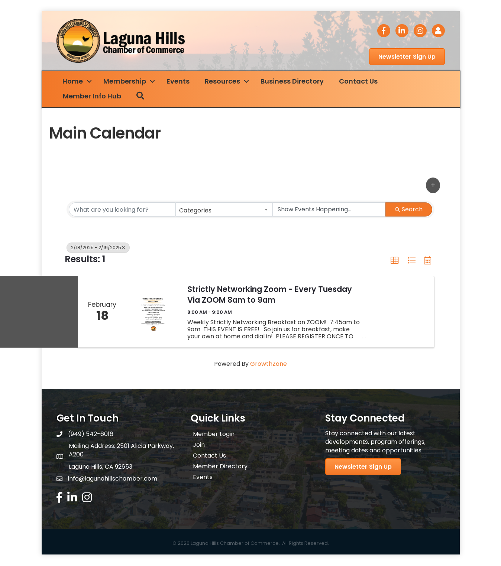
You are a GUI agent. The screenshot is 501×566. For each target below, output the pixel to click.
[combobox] (224, 210)
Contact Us (359, 81)
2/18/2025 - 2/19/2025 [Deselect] (98, 248)
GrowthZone (268, 364)
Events (179, 81)
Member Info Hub (93, 96)
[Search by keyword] (122, 210)
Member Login (214, 434)
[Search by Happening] (329, 210)
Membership (126, 81)
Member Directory (220, 466)
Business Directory (293, 81)
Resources (224, 81)
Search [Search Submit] (409, 209)
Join (199, 445)
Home (74, 81)
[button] (433, 185)
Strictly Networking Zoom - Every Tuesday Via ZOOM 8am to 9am (269, 295)
